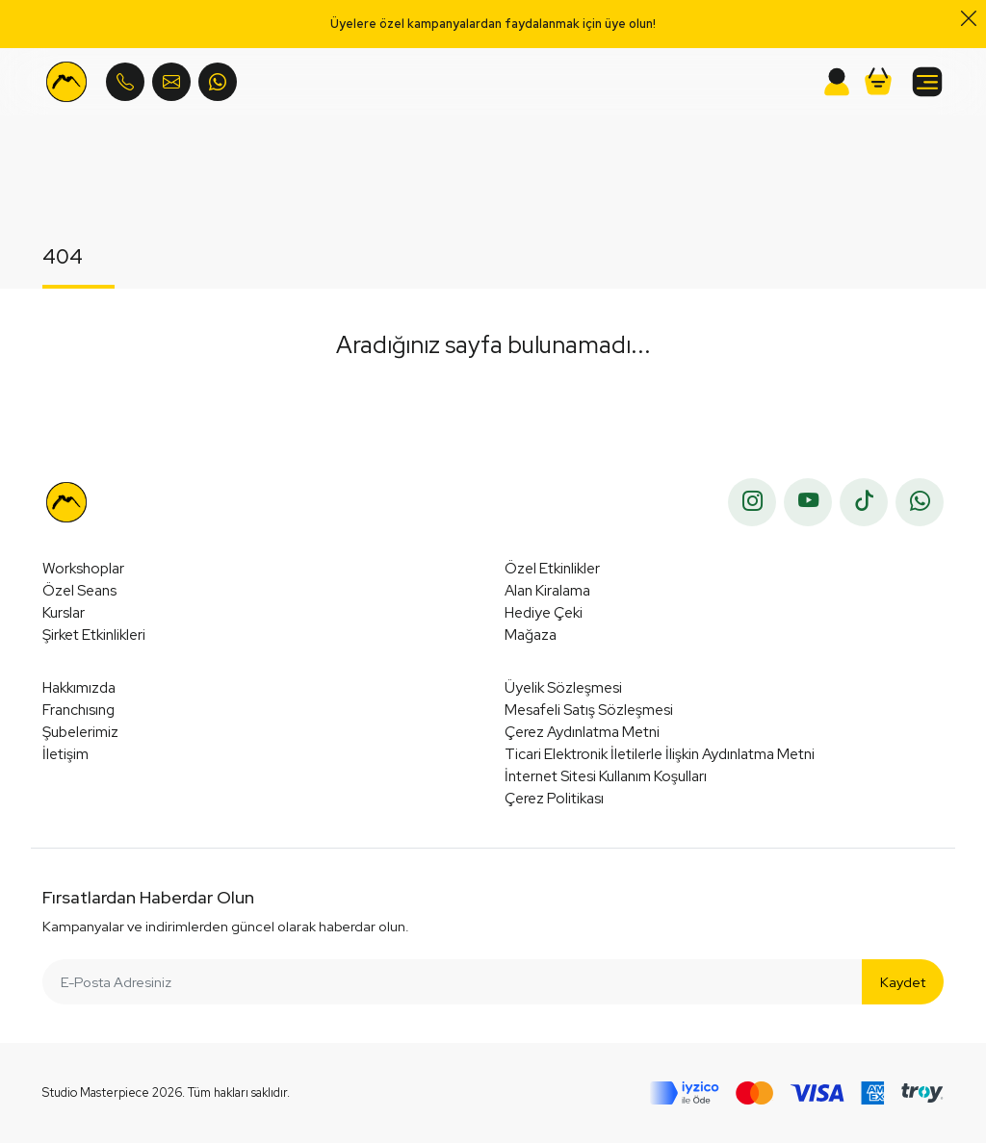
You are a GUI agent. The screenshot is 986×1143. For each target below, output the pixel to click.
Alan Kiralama (547, 590)
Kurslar (63, 612)
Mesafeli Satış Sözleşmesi (589, 709)
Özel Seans (79, 590)
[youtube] (808, 502)
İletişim (65, 754)
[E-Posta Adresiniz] (452, 981)
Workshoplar (83, 568)
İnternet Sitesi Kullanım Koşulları (606, 776)
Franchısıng (78, 709)
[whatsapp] (919, 502)
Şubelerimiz (80, 732)
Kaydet (902, 982)
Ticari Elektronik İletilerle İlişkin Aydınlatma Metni (660, 754)
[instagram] (752, 502)
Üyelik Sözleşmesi (563, 687)
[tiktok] (864, 502)
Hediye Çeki (544, 612)
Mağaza (531, 634)
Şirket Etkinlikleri (93, 634)
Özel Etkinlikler (552, 568)
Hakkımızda (79, 687)
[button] (878, 81)
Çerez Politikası (554, 798)
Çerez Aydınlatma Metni (582, 732)
